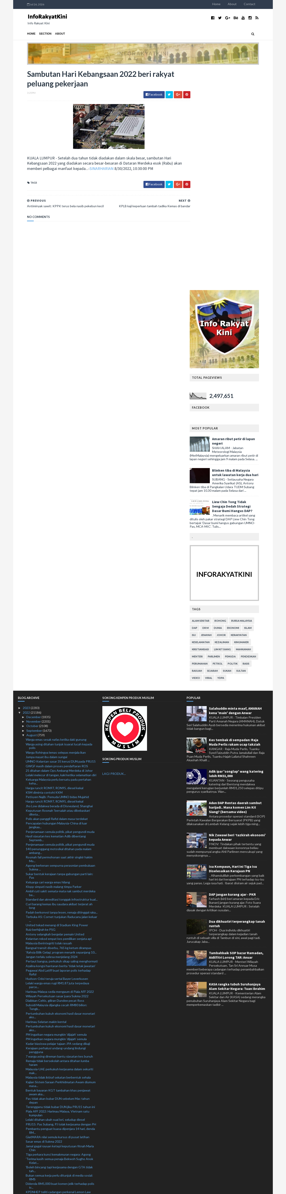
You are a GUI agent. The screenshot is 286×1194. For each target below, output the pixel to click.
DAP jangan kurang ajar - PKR (232, 673)
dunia (227, 406)
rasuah (206, 449)
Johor (230, 413)
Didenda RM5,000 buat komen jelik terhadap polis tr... (60, 964)
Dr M (215, 406)
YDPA (230, 456)
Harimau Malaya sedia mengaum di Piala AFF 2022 (60, 770)
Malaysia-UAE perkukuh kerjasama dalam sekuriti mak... (59, 850)
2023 (27, 487)
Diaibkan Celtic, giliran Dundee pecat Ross (55, 779)
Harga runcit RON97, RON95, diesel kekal (54, 567)
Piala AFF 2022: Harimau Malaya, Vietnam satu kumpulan (57, 892)
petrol (227, 442)
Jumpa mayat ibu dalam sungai (46, 536)
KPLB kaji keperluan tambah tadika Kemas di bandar (61, 1035)
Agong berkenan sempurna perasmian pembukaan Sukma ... (60, 646)
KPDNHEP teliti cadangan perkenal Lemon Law (58, 971)
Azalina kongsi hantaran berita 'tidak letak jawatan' (60, 745)
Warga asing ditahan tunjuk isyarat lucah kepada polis (59, 525)
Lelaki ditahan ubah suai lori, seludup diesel (55, 899)
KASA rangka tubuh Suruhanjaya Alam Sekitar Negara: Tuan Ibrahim (237, 765)
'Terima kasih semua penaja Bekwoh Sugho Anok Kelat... (59, 939)
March (31, 1147)
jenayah (215, 413)
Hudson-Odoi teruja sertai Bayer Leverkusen (57, 757)
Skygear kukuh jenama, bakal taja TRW (52, 1030)
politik (242, 442)
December (34, 496)
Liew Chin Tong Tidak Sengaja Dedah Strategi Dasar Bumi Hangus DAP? (241, 285)
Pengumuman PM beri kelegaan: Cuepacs (54, 1073)
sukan (236, 449)
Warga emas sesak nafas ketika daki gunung (56, 518)
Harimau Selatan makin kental (46, 801)
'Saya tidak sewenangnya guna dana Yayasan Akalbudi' (57, 977)
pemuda (239, 435)
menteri (206, 435)
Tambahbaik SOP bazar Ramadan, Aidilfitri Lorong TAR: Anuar (236, 734)
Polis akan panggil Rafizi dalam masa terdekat (57, 598)
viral (217, 456)
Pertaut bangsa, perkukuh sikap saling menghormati (62, 740)
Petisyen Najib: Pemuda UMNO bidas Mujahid (57, 576)
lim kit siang (231, 428)
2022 (27, 491)
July (29, 1129)
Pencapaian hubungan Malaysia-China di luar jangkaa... (56, 604)
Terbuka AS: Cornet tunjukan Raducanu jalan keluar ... (61, 697)
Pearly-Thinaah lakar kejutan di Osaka (52, 1005)
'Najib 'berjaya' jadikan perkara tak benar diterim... (59, 1125)
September (34, 509)
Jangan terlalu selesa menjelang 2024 (52, 736)
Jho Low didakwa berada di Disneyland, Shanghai (59, 585)
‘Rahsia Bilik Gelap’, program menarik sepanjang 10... (61, 731)
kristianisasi (209, 428)
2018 (27, 1175)
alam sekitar (210, 399)
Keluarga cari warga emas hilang (48, 661)
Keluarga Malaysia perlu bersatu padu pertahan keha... (58, 560)
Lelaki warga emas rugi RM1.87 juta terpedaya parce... (57, 764)
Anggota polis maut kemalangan (48, 1064)
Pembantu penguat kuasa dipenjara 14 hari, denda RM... (60, 909)
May (29, 1138)
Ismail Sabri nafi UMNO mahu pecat (50, 1069)
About (241, 4)
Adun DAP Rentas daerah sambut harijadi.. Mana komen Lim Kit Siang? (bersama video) (235, 586)
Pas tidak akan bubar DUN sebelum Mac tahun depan (58, 879)
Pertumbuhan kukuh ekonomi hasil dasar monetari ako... (60, 794)
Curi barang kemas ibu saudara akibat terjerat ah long (59, 685)
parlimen (223, 435)
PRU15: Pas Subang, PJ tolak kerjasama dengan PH (61, 903)
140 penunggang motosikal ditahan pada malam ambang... (58, 630)
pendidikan (257, 435)
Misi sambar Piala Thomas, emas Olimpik (53, 1018)
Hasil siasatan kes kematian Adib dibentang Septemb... (56, 617)
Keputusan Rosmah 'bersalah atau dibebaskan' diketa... (58, 591)
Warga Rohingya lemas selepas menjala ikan (56, 531)
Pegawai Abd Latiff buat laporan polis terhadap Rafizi (58, 751)
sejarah (221, 449)
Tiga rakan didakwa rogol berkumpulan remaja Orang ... (57, 1092)
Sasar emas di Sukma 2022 (44, 920)
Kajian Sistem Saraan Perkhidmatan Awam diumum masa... (61, 863)
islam (257, 406)
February (32, 1152)
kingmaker (250, 421)
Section (36, 33)
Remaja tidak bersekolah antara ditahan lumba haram (57, 841)
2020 (27, 1165)
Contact (259, 4)
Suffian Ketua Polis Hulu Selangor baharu (54, 1099)
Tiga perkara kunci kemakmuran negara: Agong (58, 933)
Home (225, 4)
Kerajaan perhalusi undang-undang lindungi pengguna (56, 829)
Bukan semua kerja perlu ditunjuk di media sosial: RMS (59, 956)
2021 (27, 1161)
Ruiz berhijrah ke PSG (40, 708)
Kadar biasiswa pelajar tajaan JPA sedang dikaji (58, 822)
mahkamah (252, 428)
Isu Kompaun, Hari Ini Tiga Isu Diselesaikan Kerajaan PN (233, 647)
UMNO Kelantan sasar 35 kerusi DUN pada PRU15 (61, 540)
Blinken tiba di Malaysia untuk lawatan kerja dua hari (244, 251)
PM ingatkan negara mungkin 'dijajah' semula (56, 813)
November (34, 500)
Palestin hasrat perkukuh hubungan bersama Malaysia (57, 1011)
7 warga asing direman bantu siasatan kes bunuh (59, 835)
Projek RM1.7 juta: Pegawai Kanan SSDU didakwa (60, 1104)
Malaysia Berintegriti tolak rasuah (49, 722)
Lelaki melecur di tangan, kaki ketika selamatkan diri (61, 554)
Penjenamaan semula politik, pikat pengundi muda (60, 611)
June (30, 1134)
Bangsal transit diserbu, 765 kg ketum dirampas (58, 727)
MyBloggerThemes (101, 1188)
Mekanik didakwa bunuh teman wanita (52, 992)
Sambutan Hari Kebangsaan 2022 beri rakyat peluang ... (56, 1041)
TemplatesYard (54, 1188)
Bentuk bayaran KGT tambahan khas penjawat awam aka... (58, 871)
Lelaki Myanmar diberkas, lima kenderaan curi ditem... (56, 985)
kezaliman (231, 421)
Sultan (250, 449)
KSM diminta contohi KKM (44, 571)
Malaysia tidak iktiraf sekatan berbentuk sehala (58, 856)
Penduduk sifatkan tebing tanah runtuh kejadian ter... (59, 1080)
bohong (229, 399)
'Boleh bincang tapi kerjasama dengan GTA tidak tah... (59, 948)
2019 (27, 1170)
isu (203, 413)
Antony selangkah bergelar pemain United (55, 713)
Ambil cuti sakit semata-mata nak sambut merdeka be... (60, 672)
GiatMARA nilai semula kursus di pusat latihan (57, 916)
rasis (255, 442)
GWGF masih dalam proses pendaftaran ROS (57, 545)
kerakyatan (248, 413)
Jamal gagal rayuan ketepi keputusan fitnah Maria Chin (60, 927)
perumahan (209, 442)
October (32, 505)
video (205, 456)
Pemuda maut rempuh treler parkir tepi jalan (56, 1086)
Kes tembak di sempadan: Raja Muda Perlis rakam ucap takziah (234, 520)
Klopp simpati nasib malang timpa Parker (54, 665)
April (30, 1143)
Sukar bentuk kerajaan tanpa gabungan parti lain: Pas (59, 655)
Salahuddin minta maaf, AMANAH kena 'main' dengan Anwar (235, 489)
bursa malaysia (250, 399)
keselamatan (210, 421)
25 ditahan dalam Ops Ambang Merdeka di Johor (59, 549)
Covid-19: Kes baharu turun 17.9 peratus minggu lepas (60, 1110)
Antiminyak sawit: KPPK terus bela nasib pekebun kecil (60, 1050)
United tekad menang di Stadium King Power (57, 704)
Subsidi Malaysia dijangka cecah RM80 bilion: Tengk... (56, 786)
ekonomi (242, 406)
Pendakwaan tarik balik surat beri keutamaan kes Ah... (59, 1118)
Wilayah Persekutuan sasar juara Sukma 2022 (57, 775)
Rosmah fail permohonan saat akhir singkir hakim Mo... (59, 638)
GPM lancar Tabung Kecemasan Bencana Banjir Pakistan (58, 1058)
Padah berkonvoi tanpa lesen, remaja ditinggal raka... (62, 691)
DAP (203, 406)
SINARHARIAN (92, 169)
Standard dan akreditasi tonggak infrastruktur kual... (62, 678)
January (32, 1156)
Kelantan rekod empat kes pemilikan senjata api (59, 717)
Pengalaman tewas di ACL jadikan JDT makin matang (56, 1024)
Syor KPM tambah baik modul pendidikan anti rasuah (57, 998)
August (32, 514)
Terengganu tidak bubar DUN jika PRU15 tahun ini (60, 886)
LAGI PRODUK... (114, 553)
